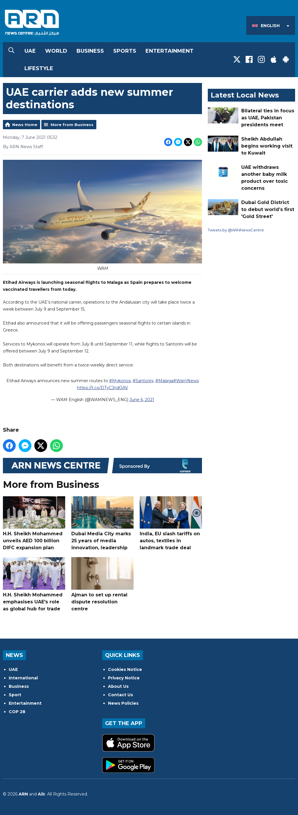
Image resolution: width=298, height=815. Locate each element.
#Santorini (143, 380)
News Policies (123, 703)
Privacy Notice (124, 678)
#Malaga (164, 380)
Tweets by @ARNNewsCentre (236, 230)
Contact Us (120, 694)
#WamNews (186, 380)
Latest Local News (245, 95)
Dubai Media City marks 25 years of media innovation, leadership (102, 523)
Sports (124, 51)
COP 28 (17, 711)
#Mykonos (120, 380)
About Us (118, 686)
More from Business (72, 124)
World (56, 51)
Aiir (41, 794)
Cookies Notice (125, 669)
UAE (30, 51)
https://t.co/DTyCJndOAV (102, 387)
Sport (15, 694)
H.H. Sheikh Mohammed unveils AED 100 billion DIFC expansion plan (34, 523)
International (23, 678)
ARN (23, 794)
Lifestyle (38, 68)
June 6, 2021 (142, 399)
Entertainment (170, 51)
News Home (24, 124)
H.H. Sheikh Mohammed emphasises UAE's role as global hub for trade (34, 584)
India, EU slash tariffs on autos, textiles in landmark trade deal (171, 523)
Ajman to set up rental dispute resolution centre (102, 584)
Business (90, 51)
